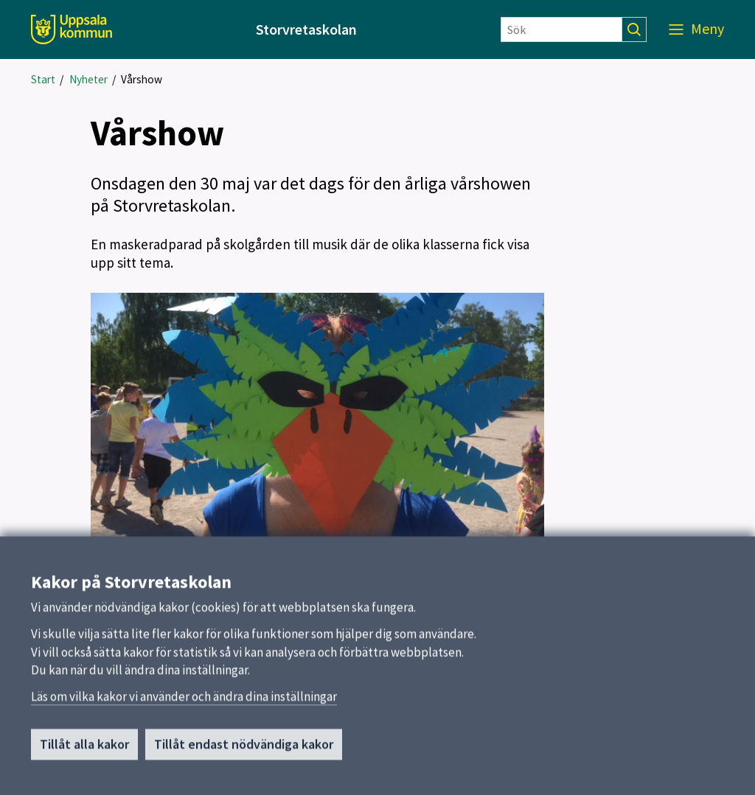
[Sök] (561, 29)
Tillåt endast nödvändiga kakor (243, 750)
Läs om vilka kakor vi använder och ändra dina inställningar (184, 703)
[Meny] (696, 29)
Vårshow (141, 79)
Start (43, 79)
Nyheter (88, 79)
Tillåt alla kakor (84, 750)
